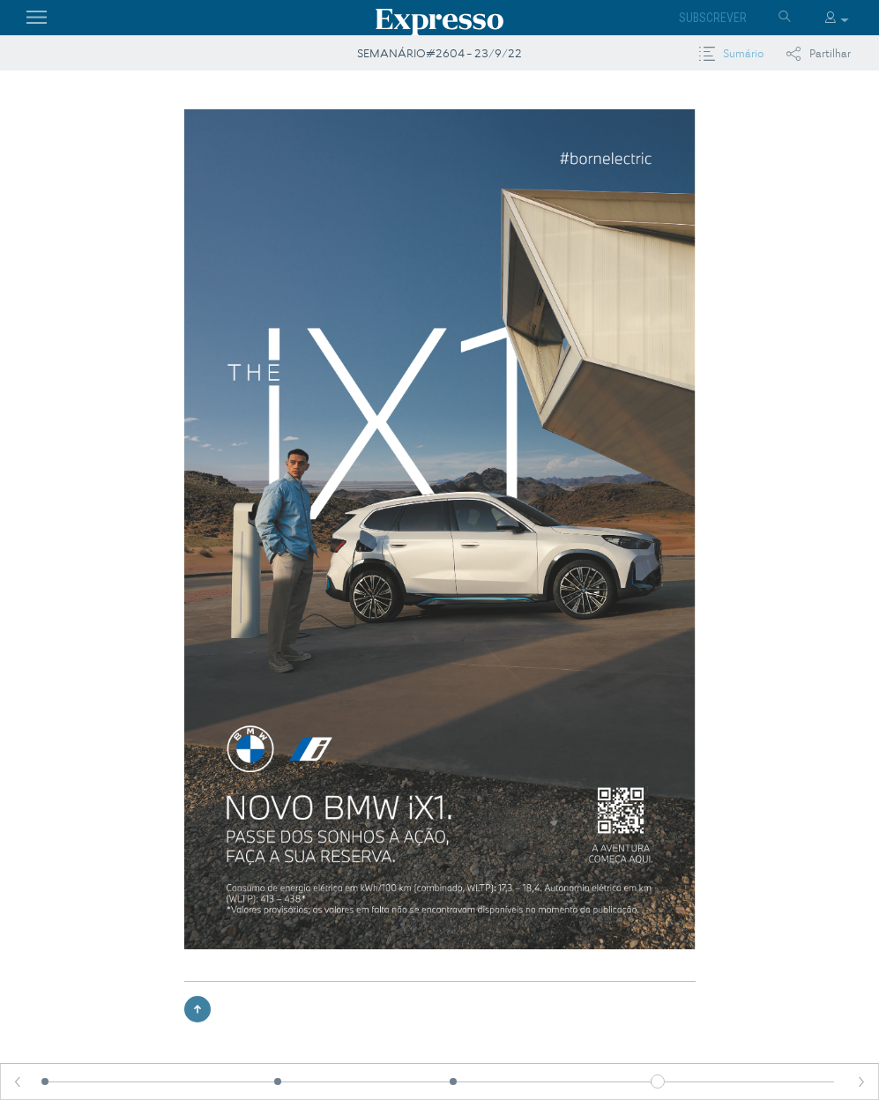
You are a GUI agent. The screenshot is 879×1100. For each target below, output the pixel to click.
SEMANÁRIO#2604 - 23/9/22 (439, 53)
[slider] (658, 1081)
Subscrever (713, 18)
